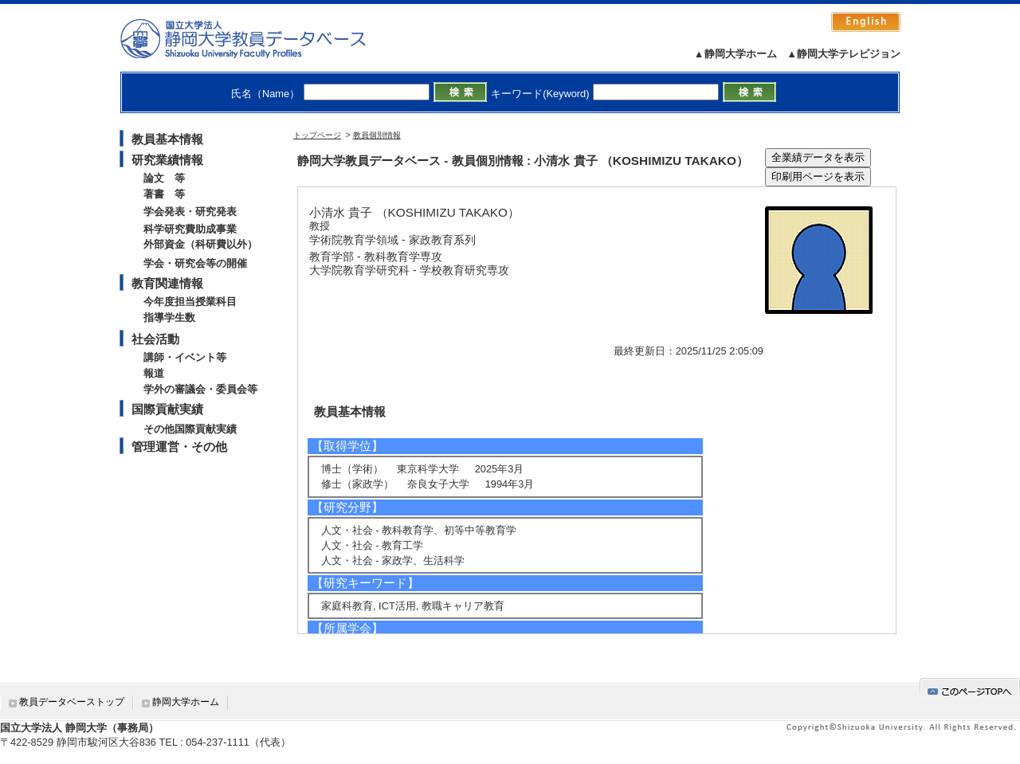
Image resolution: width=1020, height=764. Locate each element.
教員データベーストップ (71, 701)
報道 (153, 373)
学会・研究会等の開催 (195, 263)
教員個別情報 (377, 135)
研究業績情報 (167, 160)
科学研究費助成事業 (190, 229)
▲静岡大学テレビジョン (843, 54)
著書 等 (164, 194)
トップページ (317, 135)
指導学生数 (169, 317)
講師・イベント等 (184, 357)
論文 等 (164, 178)
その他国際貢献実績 (190, 429)
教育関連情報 (167, 283)
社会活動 (155, 339)
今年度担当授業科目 (190, 302)
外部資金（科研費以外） (200, 244)
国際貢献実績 (167, 409)
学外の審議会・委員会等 (200, 389)
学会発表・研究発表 (190, 211)
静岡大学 (259, 38)
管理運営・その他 (179, 446)
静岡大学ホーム (185, 701)
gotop (970, 688)
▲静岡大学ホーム (735, 54)
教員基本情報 (167, 139)
